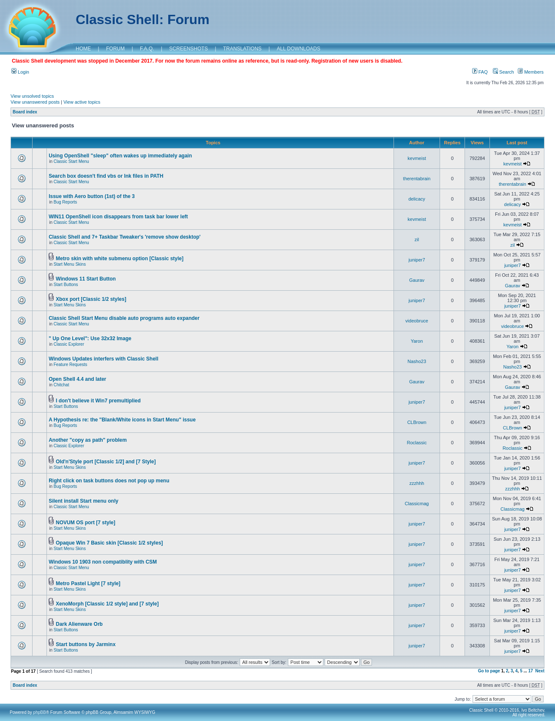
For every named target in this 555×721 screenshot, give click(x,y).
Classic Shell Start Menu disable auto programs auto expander (124, 318)
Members (531, 71)
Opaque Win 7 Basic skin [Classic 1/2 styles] (109, 543)
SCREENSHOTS (188, 49)
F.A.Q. (147, 49)
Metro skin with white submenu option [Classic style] (119, 258)
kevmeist (416, 158)
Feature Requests (70, 364)
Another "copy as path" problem (88, 440)
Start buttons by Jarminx (85, 644)
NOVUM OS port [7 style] (85, 523)
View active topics (81, 102)
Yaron (417, 341)
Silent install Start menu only (83, 501)
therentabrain (417, 178)
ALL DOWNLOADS (298, 49)
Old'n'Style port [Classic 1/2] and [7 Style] (106, 462)
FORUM (115, 49)
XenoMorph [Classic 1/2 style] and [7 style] (107, 604)
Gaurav (416, 280)
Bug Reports (65, 202)
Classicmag (417, 503)
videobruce (416, 320)
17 (530, 671)
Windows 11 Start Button (86, 279)
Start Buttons (66, 284)
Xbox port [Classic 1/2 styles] (91, 299)
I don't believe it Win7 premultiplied (98, 401)
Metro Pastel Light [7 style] (88, 583)
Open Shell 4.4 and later (77, 379)
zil (417, 239)
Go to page (489, 671)
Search (503, 71)
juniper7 (416, 259)
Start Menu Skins (70, 264)
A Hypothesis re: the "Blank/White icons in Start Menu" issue (122, 420)
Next (539, 671)
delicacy (416, 198)
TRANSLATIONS (242, 49)
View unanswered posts (35, 102)
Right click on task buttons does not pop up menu (109, 481)
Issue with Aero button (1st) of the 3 (92, 196)
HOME (83, 49)
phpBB (39, 712)
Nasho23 (416, 361)
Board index (25, 112)
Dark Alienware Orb (79, 624)
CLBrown (416, 422)
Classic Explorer (69, 344)
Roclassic (417, 442)
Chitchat (61, 385)
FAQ (480, 71)
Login (20, 71)
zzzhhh (417, 483)
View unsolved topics (32, 96)
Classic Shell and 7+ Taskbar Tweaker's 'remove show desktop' (124, 237)
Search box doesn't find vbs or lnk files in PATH (106, 176)
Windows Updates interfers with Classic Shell (103, 359)
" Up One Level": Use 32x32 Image (90, 338)
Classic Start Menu (71, 161)
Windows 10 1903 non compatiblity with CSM (103, 562)
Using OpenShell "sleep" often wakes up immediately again (120, 156)
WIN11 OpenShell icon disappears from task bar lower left (118, 217)
